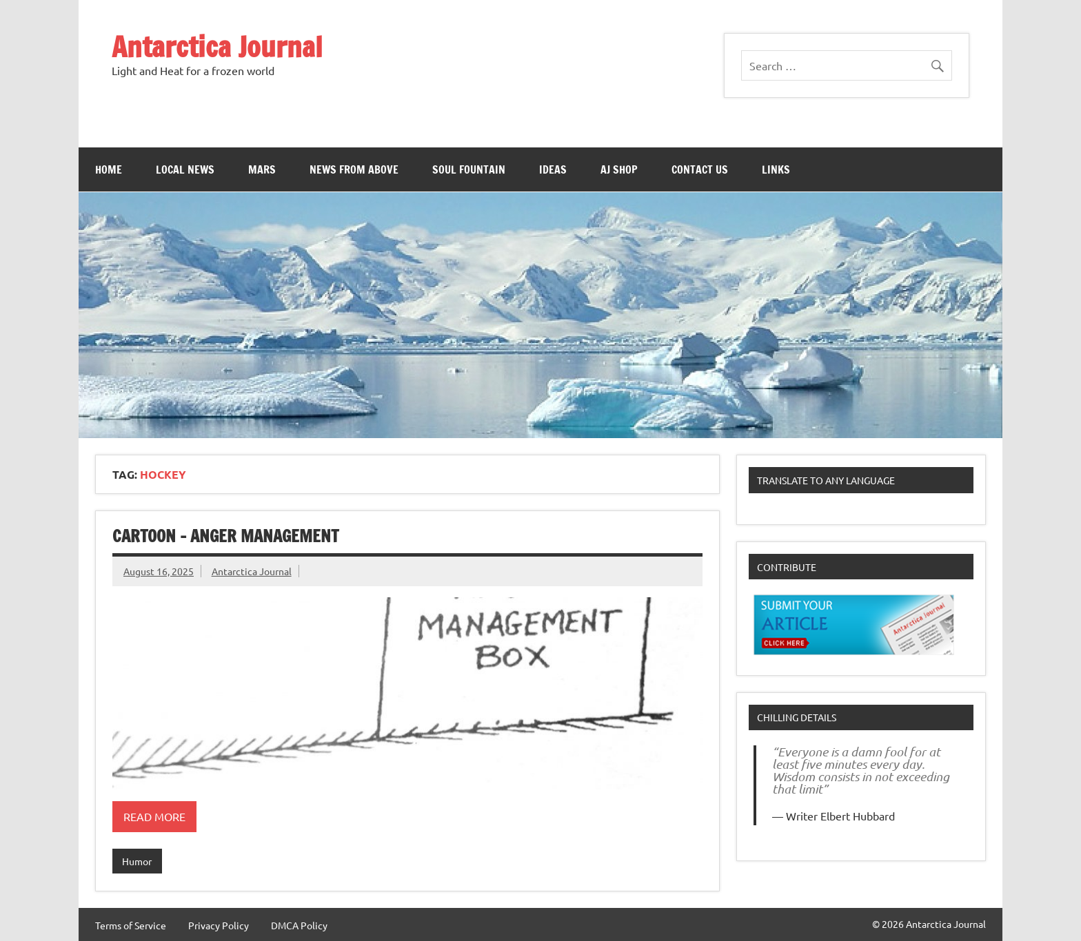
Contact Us (699, 169)
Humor (137, 861)
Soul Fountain (468, 169)
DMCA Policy (299, 925)
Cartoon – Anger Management (225, 536)
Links (776, 169)
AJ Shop (619, 169)
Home (108, 169)
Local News (185, 169)
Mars (262, 169)
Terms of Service (130, 925)
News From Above (354, 169)
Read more (154, 816)
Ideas (553, 169)
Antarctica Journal (217, 46)
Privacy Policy (218, 925)
